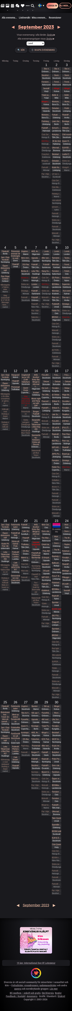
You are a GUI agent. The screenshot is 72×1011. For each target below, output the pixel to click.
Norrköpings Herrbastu (36, 567)
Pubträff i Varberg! (56, 805)
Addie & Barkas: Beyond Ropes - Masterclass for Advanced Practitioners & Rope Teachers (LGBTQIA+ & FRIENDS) (56, 95)
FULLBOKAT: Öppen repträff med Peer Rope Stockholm (56, 421)
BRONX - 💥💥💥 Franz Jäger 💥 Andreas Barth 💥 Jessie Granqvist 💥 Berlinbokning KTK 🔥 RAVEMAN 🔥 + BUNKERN (56, 317)
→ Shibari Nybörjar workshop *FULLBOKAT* (66, 388)
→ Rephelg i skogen (66, 544)
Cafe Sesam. (15, 758)
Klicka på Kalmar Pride (15, 543)
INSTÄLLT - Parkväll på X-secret (46, 284)
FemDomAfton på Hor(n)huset (15, 737)
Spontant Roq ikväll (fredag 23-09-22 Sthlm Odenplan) (46, 564)
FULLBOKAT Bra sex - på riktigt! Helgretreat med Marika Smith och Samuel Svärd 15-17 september (46, 375)
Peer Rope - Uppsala (66, 434)
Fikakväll (5, 251)
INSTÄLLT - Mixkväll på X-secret (46, 141)
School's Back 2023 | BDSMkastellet (56, 128)
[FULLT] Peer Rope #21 (66, 428)
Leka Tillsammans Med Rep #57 (5, 750)
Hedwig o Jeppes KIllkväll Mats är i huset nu (5, 582)
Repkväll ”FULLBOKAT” (56, 434)
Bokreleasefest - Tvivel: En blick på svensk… (5, 717)
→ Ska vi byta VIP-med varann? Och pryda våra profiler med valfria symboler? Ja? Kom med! (46, 69)
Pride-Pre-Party (56, 759)
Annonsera (32, 996)
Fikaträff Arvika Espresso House (66, 115)
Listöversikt (24, 17)
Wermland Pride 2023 (56, 265)
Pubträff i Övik (46, 765)
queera (17, 988)
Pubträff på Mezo (36, 278)
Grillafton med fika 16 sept (56, 480)
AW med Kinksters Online (46, 719)
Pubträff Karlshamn (36, 291)
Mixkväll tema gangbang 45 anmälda (56, 513)
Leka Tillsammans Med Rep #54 (36, 271)
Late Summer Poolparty (56, 414)
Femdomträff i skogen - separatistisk (66, 278)
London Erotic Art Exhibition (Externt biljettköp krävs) (36, 284)
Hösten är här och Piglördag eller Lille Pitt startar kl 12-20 (25, 278)
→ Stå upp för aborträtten (46, 706)
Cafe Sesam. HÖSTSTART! (15, 566)
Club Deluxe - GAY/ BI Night (56, 851)
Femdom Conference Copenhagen (56, 271)
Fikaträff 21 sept (36, 575)
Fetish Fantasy (56, 311)
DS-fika (26, 551)
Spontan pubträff (56, 602)
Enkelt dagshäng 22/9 (46, 544)
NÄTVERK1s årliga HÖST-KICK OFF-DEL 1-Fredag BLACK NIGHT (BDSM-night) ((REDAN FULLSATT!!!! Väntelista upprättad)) (46, 577)
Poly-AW (46, 551)
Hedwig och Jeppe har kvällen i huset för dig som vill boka (56, 194)
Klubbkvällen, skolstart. (46, 590)
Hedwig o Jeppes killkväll (5, 424)
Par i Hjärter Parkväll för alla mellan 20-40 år (46, 623)
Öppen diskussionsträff (5, 268)
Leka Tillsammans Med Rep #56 (5, 555)
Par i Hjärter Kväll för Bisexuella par (36, 587)
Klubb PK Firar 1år (5, 545)
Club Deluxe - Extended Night (46, 135)
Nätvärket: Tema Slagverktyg (46, 108)
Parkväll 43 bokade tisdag (46, 434)
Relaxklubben (25, 413)
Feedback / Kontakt (15, 996)
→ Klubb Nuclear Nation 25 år (66, 108)
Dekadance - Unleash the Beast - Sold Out (56, 161)
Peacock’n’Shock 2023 (46, 401)
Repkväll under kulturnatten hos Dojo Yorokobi (46, 759)
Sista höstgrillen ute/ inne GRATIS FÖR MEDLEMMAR (66, 317)
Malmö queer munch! (25, 558)
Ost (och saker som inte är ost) (46, 388)
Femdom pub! (56, 460)
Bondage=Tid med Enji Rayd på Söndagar (66, 121)
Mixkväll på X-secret (56, 330)
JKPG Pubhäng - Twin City (56, 454)
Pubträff (46, 265)
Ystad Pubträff (46, 726)
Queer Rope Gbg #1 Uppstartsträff (66, 141)
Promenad (15, 387)
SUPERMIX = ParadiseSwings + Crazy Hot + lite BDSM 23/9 (56, 662)
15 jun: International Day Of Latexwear (36, 963)
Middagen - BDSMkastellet (66, 571)
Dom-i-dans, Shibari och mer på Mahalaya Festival (46, 531)
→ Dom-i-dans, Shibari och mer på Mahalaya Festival (56, 543)
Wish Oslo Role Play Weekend (46, 525)
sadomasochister (47, 985)
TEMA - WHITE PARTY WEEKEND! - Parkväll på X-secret (46, 604)
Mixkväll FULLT (46, 798)
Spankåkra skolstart (56, 825)
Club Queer (56, 844)
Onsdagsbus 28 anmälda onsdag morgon (25, 291)
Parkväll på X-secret (56, 213)
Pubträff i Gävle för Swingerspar (46, 584)
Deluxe (46, 382)
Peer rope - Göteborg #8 (66, 441)
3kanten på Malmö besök (36, 706)
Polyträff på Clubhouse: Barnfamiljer (36, 556)
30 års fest (56, 141)
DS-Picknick (56, 278)
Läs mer (54, 988)
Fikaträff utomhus (66, 447)
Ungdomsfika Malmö (25, 251)
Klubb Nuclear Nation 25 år (56, 167)
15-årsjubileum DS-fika (46, 558)
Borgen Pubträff (36, 413)
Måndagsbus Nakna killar (5, 287)
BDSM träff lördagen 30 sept (56, 858)
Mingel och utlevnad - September (46, 102)
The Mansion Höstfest (46, 538)
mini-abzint (56, 200)
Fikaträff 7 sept (36, 304)
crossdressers (31, 985)
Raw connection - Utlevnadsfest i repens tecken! (56, 297)
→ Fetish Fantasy (66, 271)
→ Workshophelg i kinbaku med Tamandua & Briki (66, 102)
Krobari (36, 393)
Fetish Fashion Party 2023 (56, 467)
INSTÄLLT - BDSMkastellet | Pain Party (56, 441)
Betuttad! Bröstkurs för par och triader (56, 733)
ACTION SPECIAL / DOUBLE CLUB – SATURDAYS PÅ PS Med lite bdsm (56, 350)
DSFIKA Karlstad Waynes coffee (66, 421)
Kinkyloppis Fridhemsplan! (56, 135)
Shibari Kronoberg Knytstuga (56, 408)
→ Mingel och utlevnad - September (56, 88)
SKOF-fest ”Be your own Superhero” (56, 739)
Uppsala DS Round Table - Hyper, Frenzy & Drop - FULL (36, 719)
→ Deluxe (56, 382)
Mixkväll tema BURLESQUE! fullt (56, 688)
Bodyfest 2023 (56, 752)
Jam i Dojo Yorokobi (5, 258)
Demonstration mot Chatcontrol (15, 578)
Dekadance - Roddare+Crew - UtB (56, 108)
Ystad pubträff (46, 95)
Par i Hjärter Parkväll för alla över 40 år (36, 311)
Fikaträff (15, 264)
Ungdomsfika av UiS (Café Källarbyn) (26, 378)
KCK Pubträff (46, 739)
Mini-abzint (56, 655)
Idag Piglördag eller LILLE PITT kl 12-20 (25, 401)
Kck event (67, 291)
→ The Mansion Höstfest (56, 550)
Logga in (52, 5)
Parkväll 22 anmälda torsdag (46, 167)
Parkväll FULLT (56, 884)
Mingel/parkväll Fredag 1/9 (46, 161)
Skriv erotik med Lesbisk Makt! (25, 258)
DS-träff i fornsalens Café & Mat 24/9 (66, 584)
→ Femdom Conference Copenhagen (66, 265)
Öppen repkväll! (56, 779)
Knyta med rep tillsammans (56, 746)
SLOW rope (56, 609)
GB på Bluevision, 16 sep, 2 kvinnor (56, 428)
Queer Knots (25, 389)
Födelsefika (15, 728)
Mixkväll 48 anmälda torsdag (56, 233)
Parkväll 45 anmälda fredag (56, 357)
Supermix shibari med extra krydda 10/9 (66, 284)
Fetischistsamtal (36, 739)
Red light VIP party (56, 648)
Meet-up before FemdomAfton (15, 718)
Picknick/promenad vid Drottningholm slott (15, 254)
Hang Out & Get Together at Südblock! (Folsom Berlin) (46, 271)
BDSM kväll (56, 831)
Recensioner (55, 17)
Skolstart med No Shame (56, 154)
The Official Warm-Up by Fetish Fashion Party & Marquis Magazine (46, 395)
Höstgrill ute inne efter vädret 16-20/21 (66, 167)
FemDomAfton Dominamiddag (56, 772)
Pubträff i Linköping (46, 408)
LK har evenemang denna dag (56, 174)
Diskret (61, 996)
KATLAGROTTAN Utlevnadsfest (56, 447)
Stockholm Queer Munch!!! (36, 765)
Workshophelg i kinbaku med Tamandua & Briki (56, 102)
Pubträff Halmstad (46, 128)
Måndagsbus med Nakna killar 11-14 (5, 568)
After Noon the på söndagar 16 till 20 (66, 467)
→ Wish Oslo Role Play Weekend (56, 537)
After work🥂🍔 (46, 258)
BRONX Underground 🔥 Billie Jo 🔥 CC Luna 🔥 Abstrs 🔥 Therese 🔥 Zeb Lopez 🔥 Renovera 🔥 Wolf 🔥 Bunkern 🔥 (56, 635)
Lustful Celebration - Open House (66, 154)
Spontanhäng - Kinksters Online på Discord (36, 439)
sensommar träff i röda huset (56, 207)
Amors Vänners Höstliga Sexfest (56, 487)
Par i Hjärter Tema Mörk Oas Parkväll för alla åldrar (46, 174)
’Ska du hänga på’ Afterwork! (25, 713)
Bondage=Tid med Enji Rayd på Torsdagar (36, 726)
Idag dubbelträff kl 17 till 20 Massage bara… (5, 300)
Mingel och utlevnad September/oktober (46, 733)
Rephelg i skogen (56, 556)
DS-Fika (25, 265)
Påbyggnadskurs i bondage (66, 577)
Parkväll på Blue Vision (56, 227)
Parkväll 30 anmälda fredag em (46, 617)
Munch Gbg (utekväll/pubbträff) (46, 772)
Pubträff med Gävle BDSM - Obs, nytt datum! (46, 752)
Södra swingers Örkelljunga (46, 148)
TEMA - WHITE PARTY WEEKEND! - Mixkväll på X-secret (56, 668)
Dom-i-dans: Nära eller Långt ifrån (56, 765)
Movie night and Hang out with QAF (35, 402)
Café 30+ (25, 531)
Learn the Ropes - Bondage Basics (56, 121)
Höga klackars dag (66, 395)
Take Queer (56, 818)
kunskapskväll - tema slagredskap (25, 733)
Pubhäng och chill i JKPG (46, 121)
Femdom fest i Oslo (56, 792)
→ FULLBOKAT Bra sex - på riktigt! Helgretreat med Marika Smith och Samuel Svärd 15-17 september (56, 375)
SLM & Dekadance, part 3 (56, 838)
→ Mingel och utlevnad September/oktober (56, 706)
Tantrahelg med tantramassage (56, 258)
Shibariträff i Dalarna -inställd (66, 128)
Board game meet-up (66, 454)
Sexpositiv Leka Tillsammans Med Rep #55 (36, 424)
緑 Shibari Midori (56, 395)
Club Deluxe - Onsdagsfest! (25, 564)
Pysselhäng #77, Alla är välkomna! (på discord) (46, 713)
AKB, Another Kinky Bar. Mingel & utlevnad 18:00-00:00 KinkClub (36, 251)
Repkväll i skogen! (56, 596)
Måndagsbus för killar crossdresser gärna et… (5, 398)
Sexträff (46, 88)
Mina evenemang (40, 17)
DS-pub (46, 571)
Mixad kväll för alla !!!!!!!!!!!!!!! (46, 805)
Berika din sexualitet (25, 271)
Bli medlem (65, 5)
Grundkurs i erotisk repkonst (66, 401)
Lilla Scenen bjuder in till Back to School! (56, 719)
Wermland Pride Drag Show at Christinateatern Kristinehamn (56, 291)
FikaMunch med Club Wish (66, 414)
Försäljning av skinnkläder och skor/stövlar (56, 388)
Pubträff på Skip (15, 534)
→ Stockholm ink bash (56, 75)
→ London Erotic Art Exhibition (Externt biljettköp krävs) (46, 251)
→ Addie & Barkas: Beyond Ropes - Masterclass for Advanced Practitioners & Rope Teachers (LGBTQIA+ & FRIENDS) (66, 95)
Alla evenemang (10, 17)
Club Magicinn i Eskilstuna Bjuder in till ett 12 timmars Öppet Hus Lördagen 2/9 (56, 187)
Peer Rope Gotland (5, 277)
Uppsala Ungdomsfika (36, 258)
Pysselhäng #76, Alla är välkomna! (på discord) (25, 719)
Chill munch (66, 135)
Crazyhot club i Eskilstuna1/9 (46, 154)
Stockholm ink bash (46, 75)
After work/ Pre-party (46, 746)
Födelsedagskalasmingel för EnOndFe (56, 583)
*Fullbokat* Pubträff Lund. (25, 544)
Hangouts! (15, 375)
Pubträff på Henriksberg (25, 525)
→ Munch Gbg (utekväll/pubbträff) (56, 713)
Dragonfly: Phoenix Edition (56, 622)
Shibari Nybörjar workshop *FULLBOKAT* (56, 401)
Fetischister (17, 985)
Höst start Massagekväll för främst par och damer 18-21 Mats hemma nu (25, 571)
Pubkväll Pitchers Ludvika (15, 554)
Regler (58, 993)
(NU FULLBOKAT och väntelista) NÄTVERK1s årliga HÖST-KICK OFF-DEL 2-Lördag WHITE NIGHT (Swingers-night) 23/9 (56, 616)
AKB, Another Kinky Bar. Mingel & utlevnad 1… (36, 381)
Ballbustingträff (56, 563)
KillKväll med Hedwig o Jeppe (5, 412)
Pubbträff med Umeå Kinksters (56, 304)
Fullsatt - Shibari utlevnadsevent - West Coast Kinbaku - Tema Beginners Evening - (56, 115)
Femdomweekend (46, 82)
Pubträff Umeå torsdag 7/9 (36, 265)
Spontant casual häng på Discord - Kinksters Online (56, 629)
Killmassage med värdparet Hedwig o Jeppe (5, 764)
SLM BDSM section (66, 148)
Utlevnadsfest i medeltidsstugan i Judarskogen (56, 148)
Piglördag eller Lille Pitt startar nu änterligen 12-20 (25, 746)
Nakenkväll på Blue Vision (36, 317)
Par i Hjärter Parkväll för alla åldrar (56, 240)
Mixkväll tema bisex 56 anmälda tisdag (46, 297)
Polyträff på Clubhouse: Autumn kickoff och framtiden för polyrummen (36, 297)
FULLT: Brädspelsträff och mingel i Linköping (56, 576)
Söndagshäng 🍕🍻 (66, 304)
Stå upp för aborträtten (36, 713)
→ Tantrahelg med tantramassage (66, 258)
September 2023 (36, 27)
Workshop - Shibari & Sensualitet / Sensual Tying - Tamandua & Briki (46, 115)
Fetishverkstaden (15, 526)
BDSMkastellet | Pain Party (56, 284)
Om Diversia (48, 993)
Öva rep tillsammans (66, 297)
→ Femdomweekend (56, 82)
